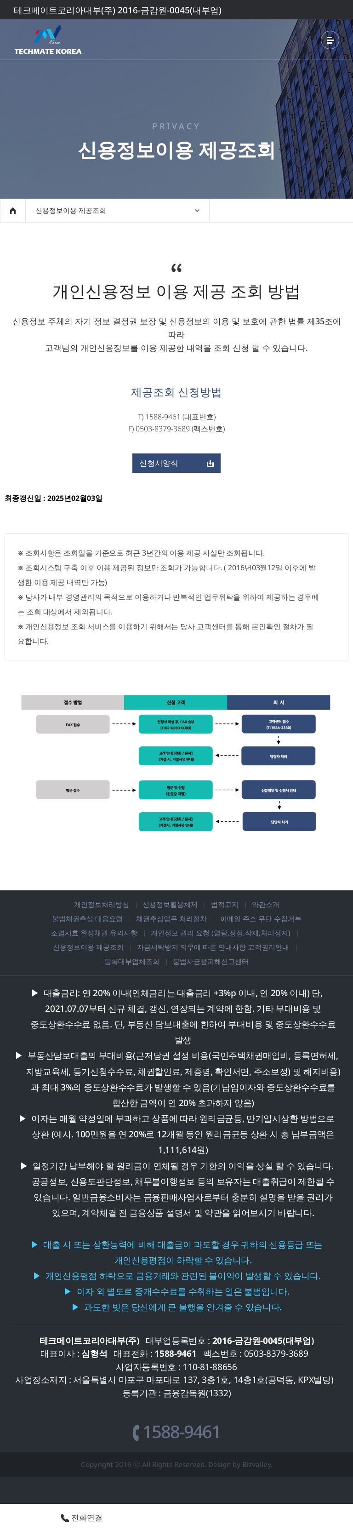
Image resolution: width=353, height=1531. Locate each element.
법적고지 (225, 904)
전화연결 (81, 1517)
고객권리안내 (268, 947)
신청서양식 (176, 463)
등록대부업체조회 (131, 961)
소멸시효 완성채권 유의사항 (94, 932)
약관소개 (265, 904)
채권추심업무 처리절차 (171, 918)
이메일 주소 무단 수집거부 (261, 918)
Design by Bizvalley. (240, 1464)
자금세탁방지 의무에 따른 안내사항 (191, 947)
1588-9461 (176, 1431)
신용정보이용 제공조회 (88, 947)
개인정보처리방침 (101, 904)
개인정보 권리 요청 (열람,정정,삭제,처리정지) (220, 932)
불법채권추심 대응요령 (87, 918)
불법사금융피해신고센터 (211, 961)
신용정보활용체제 (170, 904)
